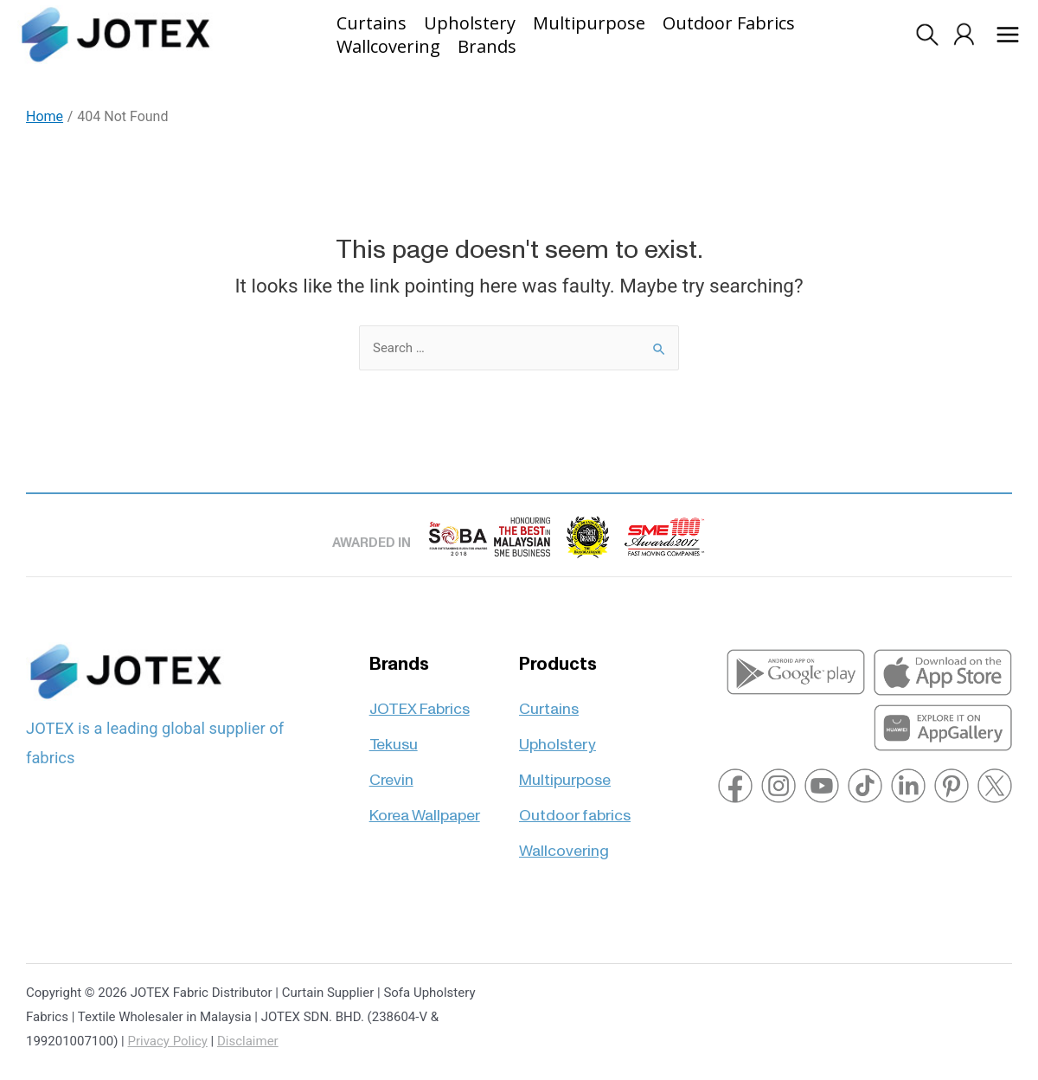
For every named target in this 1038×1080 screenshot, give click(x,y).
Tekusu (393, 737)
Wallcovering (564, 843)
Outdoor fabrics (575, 808)
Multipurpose (565, 772)
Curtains (549, 701)
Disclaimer (248, 1041)
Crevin (391, 772)
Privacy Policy (168, 1041)
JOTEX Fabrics (419, 701)
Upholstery (557, 737)
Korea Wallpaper (424, 808)
